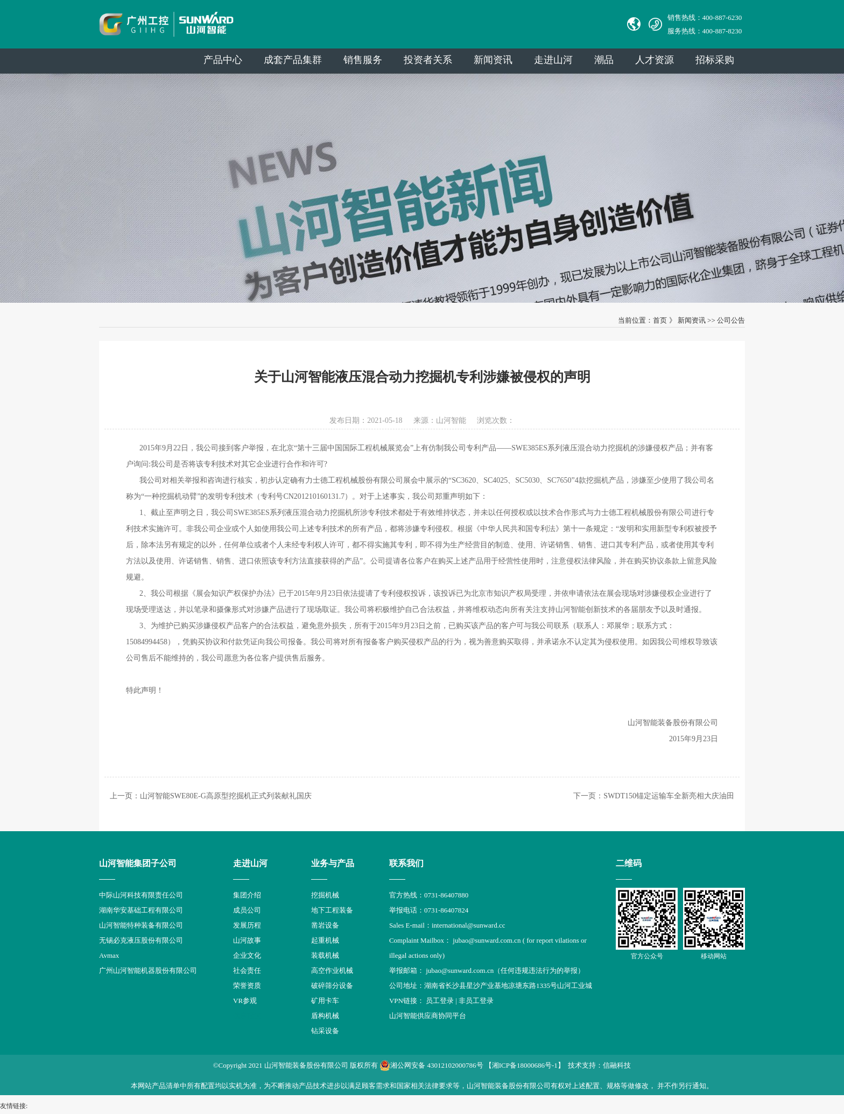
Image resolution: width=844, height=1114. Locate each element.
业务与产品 (332, 863)
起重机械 (325, 940)
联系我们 (406, 863)
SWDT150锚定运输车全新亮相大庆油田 (668, 796)
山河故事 (247, 940)
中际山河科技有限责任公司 (141, 895)
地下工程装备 (332, 910)
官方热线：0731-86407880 (428, 895)
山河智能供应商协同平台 (427, 1016)
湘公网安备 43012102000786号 (431, 1065)
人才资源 (654, 59)
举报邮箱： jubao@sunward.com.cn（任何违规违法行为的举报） (487, 970)
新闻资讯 (493, 59)
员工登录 (440, 1001)
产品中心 (222, 59)
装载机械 (325, 955)
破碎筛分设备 (332, 985)
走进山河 (553, 59)
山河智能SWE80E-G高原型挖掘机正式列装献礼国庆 (226, 796)
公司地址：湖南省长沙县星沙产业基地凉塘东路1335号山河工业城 (490, 985)
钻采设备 (325, 1031)
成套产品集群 (293, 59)
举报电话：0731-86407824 (428, 910)
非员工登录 (476, 1001)
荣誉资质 (247, 985)
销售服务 (362, 59)
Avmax (109, 955)
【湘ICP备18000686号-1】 (525, 1065)
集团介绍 (247, 895)
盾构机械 (325, 1016)
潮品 (604, 59)
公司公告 (731, 320)
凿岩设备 (325, 925)
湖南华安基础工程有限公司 (141, 910)
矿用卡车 (325, 1001)
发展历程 (247, 925)
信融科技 (617, 1065)
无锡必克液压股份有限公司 (141, 940)
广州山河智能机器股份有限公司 (148, 970)
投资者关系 (428, 59)
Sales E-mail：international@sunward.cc (447, 925)
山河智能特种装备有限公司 (141, 925)
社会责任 (247, 970)
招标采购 (714, 59)
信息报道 (247, 1016)
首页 (660, 320)
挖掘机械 (325, 895)
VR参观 (245, 1001)
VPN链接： (407, 1001)
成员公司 (247, 910)
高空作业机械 (332, 970)
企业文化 (247, 955)
